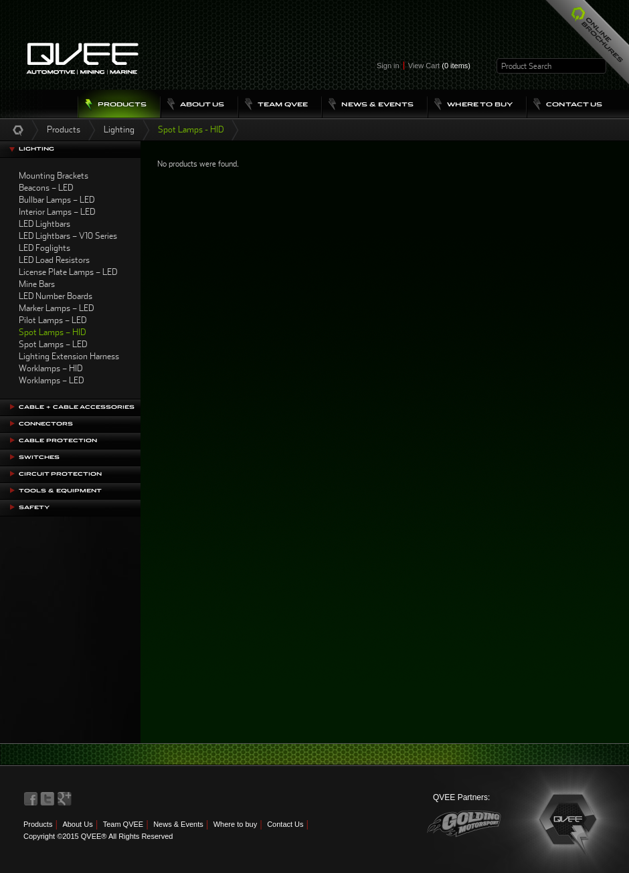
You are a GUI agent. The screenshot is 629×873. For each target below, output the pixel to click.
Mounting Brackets (53, 176)
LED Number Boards (55, 296)
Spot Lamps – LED (53, 344)
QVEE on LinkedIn (65, 798)
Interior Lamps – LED (57, 212)
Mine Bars (37, 284)
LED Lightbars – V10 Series (68, 236)
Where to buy (235, 824)
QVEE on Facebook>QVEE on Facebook (30, 798)
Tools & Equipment (60, 490)
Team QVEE (123, 824)
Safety (34, 507)
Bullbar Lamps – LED (56, 200)
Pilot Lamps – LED (52, 320)
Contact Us (285, 824)
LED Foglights (44, 248)
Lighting (119, 129)
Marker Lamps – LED (56, 308)
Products (63, 129)
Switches (39, 457)
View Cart (439, 66)
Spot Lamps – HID (52, 332)
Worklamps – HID (50, 368)
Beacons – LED (46, 188)
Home (18, 129)
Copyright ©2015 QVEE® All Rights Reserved (98, 836)
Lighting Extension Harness (69, 356)
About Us (77, 824)
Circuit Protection (60, 474)
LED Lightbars (44, 224)
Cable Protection (58, 440)
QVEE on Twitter (47, 798)
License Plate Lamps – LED (68, 272)
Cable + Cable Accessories (76, 407)
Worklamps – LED (51, 380)
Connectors (46, 423)
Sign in (388, 66)
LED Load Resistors (54, 260)
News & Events (178, 824)
